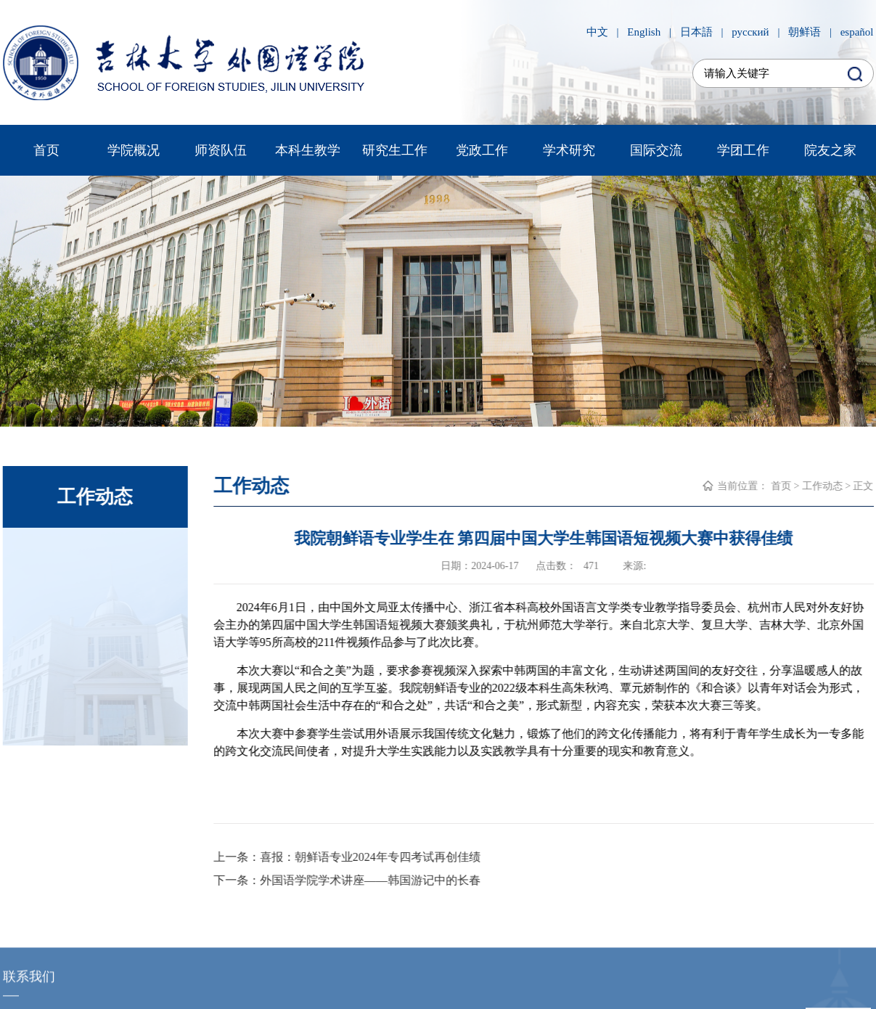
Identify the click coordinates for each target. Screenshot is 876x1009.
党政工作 (482, 150)
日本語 (696, 32)
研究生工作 (394, 150)
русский (750, 32)
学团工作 (743, 150)
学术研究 (569, 150)
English (643, 32)
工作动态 (823, 486)
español (857, 32)
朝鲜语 (804, 32)
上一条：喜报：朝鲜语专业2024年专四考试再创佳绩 (346, 857)
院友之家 (830, 150)
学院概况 (133, 150)
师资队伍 (221, 150)
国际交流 (656, 150)
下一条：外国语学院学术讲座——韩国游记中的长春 (346, 880)
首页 (46, 150)
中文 (597, 32)
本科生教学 (307, 150)
